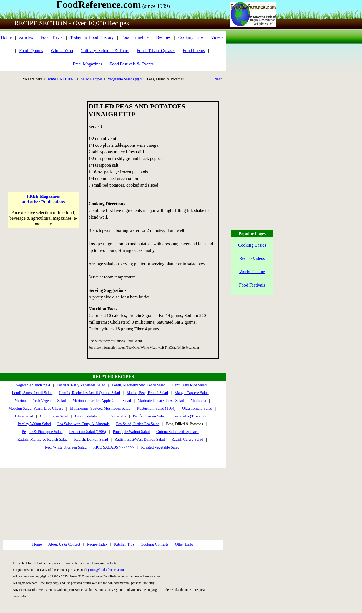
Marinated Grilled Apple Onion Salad (101, 401)
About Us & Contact (64, 544)
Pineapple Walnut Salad (131, 432)
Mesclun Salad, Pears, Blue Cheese (36, 408)
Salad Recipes (91, 79)
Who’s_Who (62, 50)
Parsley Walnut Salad (34, 424)
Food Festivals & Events (132, 64)
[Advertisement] (43, 136)
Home (6, 37)
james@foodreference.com (106, 570)
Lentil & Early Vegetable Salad (81, 385)
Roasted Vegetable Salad (160, 447)
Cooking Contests (155, 544)
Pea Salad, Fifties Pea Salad (137, 424)
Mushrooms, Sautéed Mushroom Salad (100, 408)
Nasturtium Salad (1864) (156, 408)
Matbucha (198, 401)
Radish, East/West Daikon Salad (140, 439)
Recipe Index (97, 544)
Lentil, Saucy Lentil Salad (32, 393)
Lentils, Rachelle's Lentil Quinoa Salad (89, 393)
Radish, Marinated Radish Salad (42, 439)
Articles (26, 37)
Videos (217, 37)
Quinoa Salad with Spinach (177, 432)
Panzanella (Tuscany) (188, 416)
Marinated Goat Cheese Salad (161, 401)
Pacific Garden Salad (149, 416)
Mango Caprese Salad (192, 393)
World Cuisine (252, 271)
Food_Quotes (31, 50)
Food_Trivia (51, 37)
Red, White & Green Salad (66, 447)
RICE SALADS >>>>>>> (114, 447)
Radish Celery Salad (187, 439)
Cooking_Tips (190, 37)
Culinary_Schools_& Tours (105, 50)
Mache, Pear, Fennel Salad (147, 393)
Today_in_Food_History (92, 37)
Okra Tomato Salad (197, 408)
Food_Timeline (135, 37)
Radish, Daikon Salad (91, 439)
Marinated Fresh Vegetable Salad (40, 401)
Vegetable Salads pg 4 (125, 79)
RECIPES (68, 79)
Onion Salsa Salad (54, 416)
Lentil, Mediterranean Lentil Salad (139, 385)
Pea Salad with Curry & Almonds (83, 424)
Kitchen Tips (124, 544)
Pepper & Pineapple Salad (42, 432)
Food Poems (194, 50)
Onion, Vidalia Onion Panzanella (100, 416)
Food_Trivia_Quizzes (156, 50)
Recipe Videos (252, 258)
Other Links (184, 544)
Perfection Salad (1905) (87, 432)
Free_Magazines (87, 64)
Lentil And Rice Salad (189, 385)
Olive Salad (24, 416)
